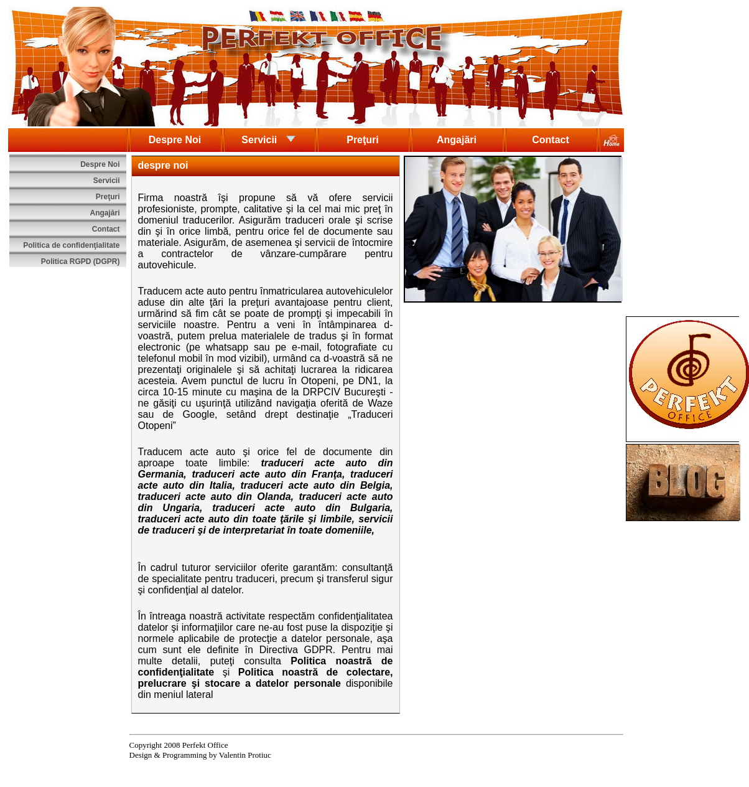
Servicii (268, 139)
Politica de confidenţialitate (71, 245)
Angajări (457, 139)
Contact (550, 139)
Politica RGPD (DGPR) (80, 261)
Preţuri (363, 139)
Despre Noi (175, 139)
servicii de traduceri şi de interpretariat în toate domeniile (265, 524)
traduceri (282, 463)
